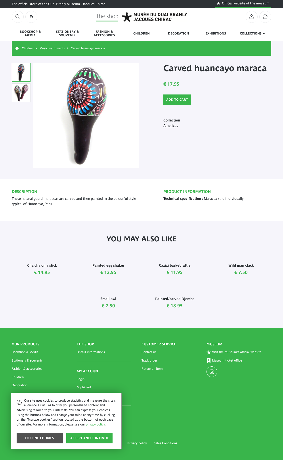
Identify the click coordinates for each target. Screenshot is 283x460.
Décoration (178, 33)
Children (141, 33)
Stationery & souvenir (67, 33)
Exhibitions (215, 33)
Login (80, 379)
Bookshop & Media (30, 33)
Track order (149, 360)
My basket (84, 387)
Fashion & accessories (104, 33)
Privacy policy (137, 443)
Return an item (152, 368)
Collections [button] (251, 33)
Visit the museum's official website (234, 352)
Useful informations (91, 352)
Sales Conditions (165, 443)
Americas (170, 125)
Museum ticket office (224, 360)
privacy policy (95, 424)
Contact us (149, 352)
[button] (39, 352)
